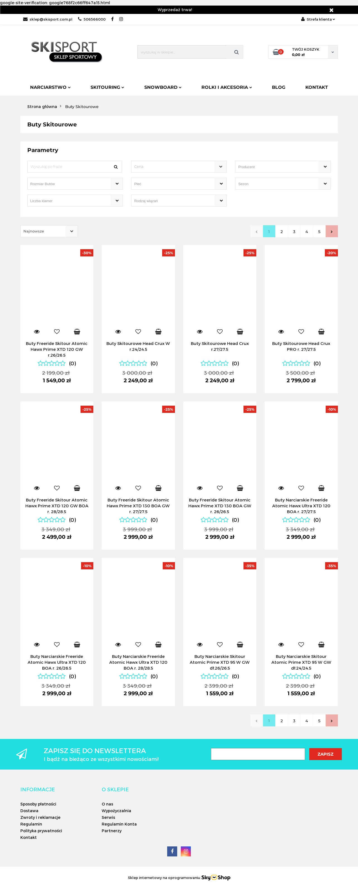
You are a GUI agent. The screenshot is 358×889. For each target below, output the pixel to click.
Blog (278, 87)
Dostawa (29, 810)
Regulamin (31, 824)
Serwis (108, 817)
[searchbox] (275, 167)
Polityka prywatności (41, 830)
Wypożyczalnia (116, 810)
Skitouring (107, 87)
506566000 (92, 19)
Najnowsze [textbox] (33, 231)
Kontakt (316, 87)
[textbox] (174, 167)
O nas (107, 804)
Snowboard (163, 87)
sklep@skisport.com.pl (47, 19)
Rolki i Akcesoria (226, 87)
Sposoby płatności (38, 804)
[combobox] (179, 167)
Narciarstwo (50, 87)
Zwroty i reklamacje (40, 817)
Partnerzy (111, 830)
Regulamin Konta (119, 824)
